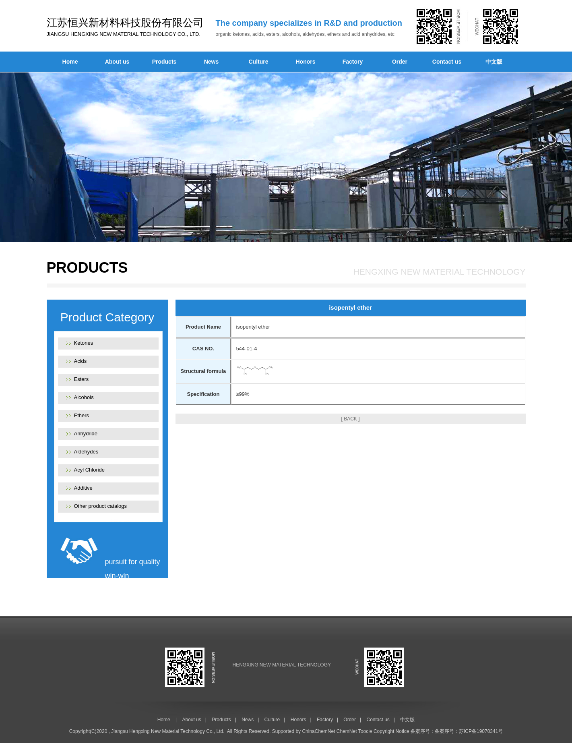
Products (164, 61)
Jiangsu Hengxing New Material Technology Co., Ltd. (167, 731)
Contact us (446, 61)
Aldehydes (86, 452)
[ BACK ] (350, 419)
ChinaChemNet (318, 731)
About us (117, 61)
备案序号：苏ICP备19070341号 (469, 731)
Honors (306, 61)
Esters (81, 379)
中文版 (493, 61)
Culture (258, 61)
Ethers (81, 415)
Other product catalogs (100, 506)
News (211, 61)
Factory (353, 61)
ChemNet (347, 731)
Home (70, 61)
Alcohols (84, 397)
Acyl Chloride (89, 470)
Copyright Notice (391, 731)
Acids (80, 361)
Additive (83, 488)
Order (399, 61)
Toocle (365, 731)
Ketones (83, 343)
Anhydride (86, 433)
